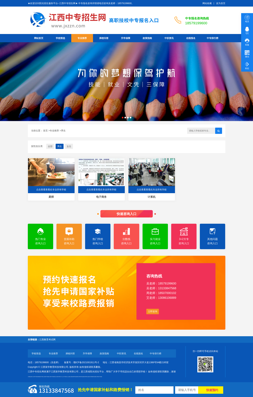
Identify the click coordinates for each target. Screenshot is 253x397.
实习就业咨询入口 (155, 236)
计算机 (152, 196)
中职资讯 (169, 38)
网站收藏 (207, 3)
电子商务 (101, 196)
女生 (69, 146)
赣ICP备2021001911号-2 (86, 362)
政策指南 (147, 38)
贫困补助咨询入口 (69, 236)
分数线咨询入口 (126, 236)
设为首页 (220, 3)
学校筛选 (60, 38)
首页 (45, 130)
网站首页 (38, 38)
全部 (50, 146)
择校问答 (103, 38)
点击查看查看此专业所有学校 (51, 189)
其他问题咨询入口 (212, 236)
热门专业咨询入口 (40, 236)
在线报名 (190, 38)
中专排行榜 (212, 38)
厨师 (51, 196)
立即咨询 (152, 311)
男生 (63, 130)
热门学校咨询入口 (97, 236)
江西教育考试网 (47, 339)
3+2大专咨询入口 (184, 236)
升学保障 (125, 38)
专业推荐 (82, 38)
